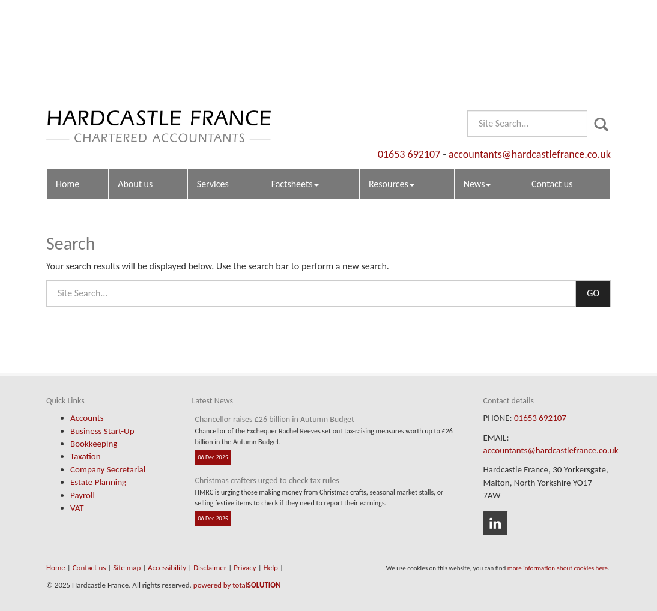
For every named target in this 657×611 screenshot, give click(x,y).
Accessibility (167, 567)
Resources (391, 87)
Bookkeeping (93, 443)
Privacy (245, 567)
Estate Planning (98, 482)
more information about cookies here (557, 568)
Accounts (87, 417)
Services (213, 87)
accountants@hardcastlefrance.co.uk (530, 57)
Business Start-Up (102, 431)
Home (67, 87)
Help (271, 567)
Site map (127, 567)
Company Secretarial (107, 469)
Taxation (85, 456)
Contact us (551, 87)
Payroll (82, 495)
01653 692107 (409, 57)
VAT (77, 507)
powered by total (237, 584)
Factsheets (295, 87)
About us (135, 87)
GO (593, 293)
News (477, 87)
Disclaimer (209, 567)
